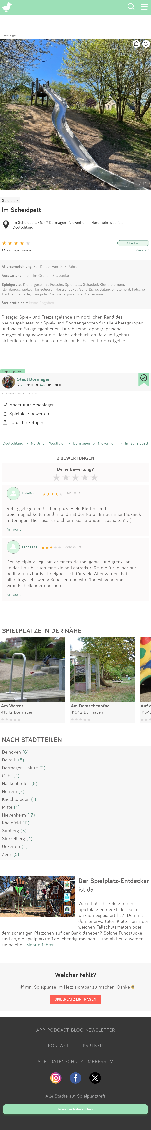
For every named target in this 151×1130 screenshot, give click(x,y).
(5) (21, 760)
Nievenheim (108, 443)
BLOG (77, 1030)
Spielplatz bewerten (29, 413)
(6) (26, 752)
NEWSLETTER (100, 1030)
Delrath (9, 760)
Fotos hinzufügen (26, 422)
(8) (34, 783)
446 (40, 385)
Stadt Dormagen (34, 379)
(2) (42, 768)
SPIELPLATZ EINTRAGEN (75, 999)
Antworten (15, 529)
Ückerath (11, 846)
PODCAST (58, 1030)
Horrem (9, 791)
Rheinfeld (11, 823)
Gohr (7, 775)
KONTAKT (58, 1045)
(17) (31, 815)
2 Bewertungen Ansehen (17, 250)
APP (40, 1030)
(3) (24, 830)
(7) (21, 791)
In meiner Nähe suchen (75, 1109)
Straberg (10, 830)
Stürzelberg (13, 838)
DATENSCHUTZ (66, 1061)
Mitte (7, 807)
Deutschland (13, 443)
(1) (33, 799)
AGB (42, 1061)
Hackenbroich (16, 783)
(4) (16, 775)
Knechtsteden (16, 799)
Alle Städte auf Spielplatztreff (75, 1096)
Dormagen (81, 443)
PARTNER (93, 1045)
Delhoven (11, 752)
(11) (26, 823)
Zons (7, 854)
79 (20, 385)
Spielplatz (10, 200)
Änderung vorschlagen (32, 404)
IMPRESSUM (100, 1061)
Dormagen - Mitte (20, 768)
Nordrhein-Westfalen (48, 443)
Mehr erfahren (40, 945)
